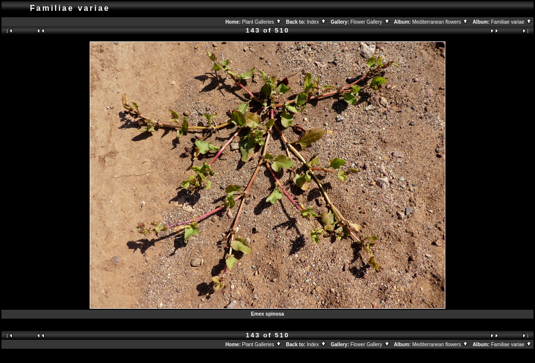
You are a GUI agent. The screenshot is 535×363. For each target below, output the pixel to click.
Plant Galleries (262, 22)
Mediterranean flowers (440, 22)
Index (317, 22)
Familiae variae (512, 22)
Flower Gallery (370, 22)
